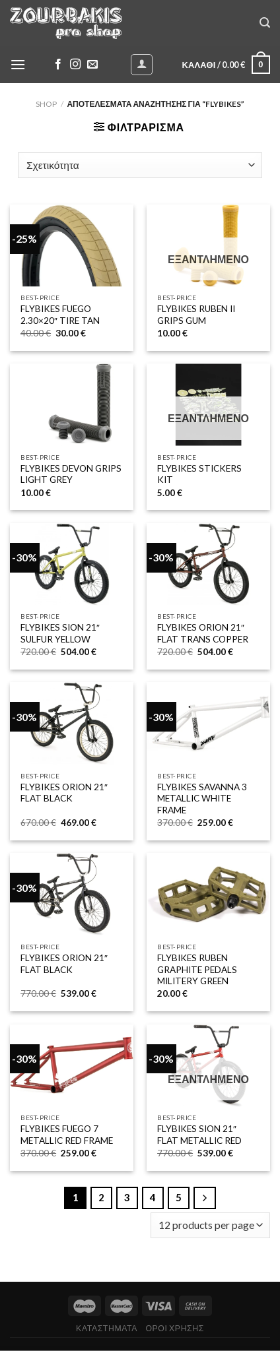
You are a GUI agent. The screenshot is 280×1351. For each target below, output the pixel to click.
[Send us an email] (92, 65)
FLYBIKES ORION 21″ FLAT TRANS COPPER (202, 633)
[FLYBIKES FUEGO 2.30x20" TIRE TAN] (71, 245)
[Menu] (18, 64)
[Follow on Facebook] (58, 65)
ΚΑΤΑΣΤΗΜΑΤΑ (106, 1328)
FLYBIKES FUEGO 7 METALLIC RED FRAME (66, 1134)
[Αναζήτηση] (265, 23)
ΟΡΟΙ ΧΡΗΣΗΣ (174, 1328)
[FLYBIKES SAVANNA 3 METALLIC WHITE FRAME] (208, 723)
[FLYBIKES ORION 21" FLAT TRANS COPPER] (208, 564)
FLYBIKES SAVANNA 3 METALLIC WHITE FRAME (202, 798)
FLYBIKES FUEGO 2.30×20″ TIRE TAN (60, 314)
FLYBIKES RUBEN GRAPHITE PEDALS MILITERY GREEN (197, 969)
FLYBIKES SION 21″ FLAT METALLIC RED (199, 1134)
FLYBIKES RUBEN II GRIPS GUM (196, 314)
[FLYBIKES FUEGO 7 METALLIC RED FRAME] (71, 1065)
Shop (46, 104)
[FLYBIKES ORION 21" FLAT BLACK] (71, 723)
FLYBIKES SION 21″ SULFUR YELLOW (60, 633)
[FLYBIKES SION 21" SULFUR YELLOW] (71, 564)
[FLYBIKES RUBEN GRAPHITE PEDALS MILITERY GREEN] (208, 894)
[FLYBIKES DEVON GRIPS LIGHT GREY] (71, 404)
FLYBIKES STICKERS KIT (199, 474)
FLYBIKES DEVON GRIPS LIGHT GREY (71, 474)
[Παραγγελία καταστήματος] (140, 165)
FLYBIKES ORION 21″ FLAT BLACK (64, 793)
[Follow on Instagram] (75, 65)
